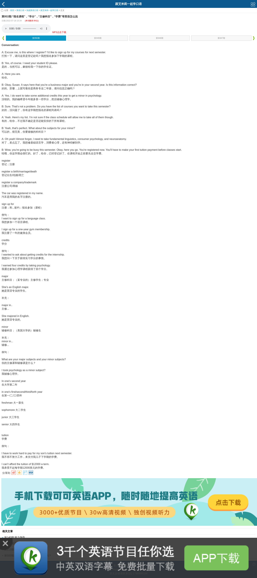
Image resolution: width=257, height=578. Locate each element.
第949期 (97, 38)
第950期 (36, 38)
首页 (12, 10)
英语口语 (20, 10)
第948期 (159, 38)
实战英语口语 (32, 10)
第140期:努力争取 (14, 537)
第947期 (221, 38)
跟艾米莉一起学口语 (49, 10)
